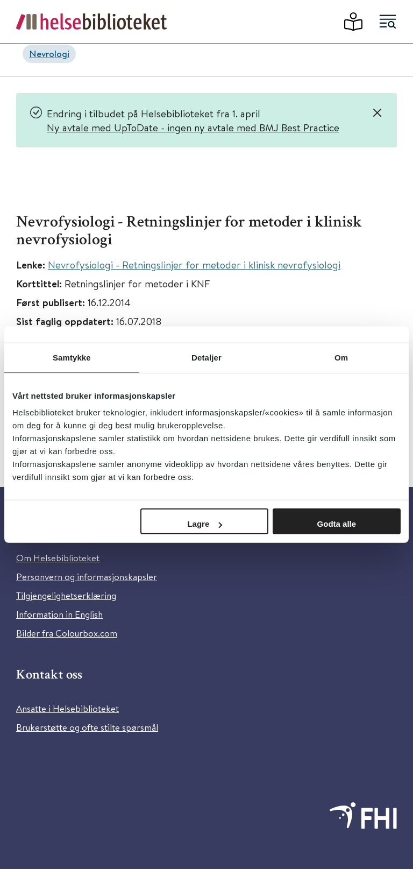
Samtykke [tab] (72, 357)
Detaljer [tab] (206, 357)
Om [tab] (341, 357)
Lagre (204, 523)
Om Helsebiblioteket (57, 558)
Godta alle (337, 523)
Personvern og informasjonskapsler (86, 576)
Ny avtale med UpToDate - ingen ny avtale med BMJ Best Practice (193, 127)
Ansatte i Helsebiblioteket (67, 708)
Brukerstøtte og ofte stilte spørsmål (87, 727)
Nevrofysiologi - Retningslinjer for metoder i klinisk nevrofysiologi (194, 264)
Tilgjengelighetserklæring (66, 595)
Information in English (59, 614)
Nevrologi (49, 53)
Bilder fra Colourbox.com (66, 633)
